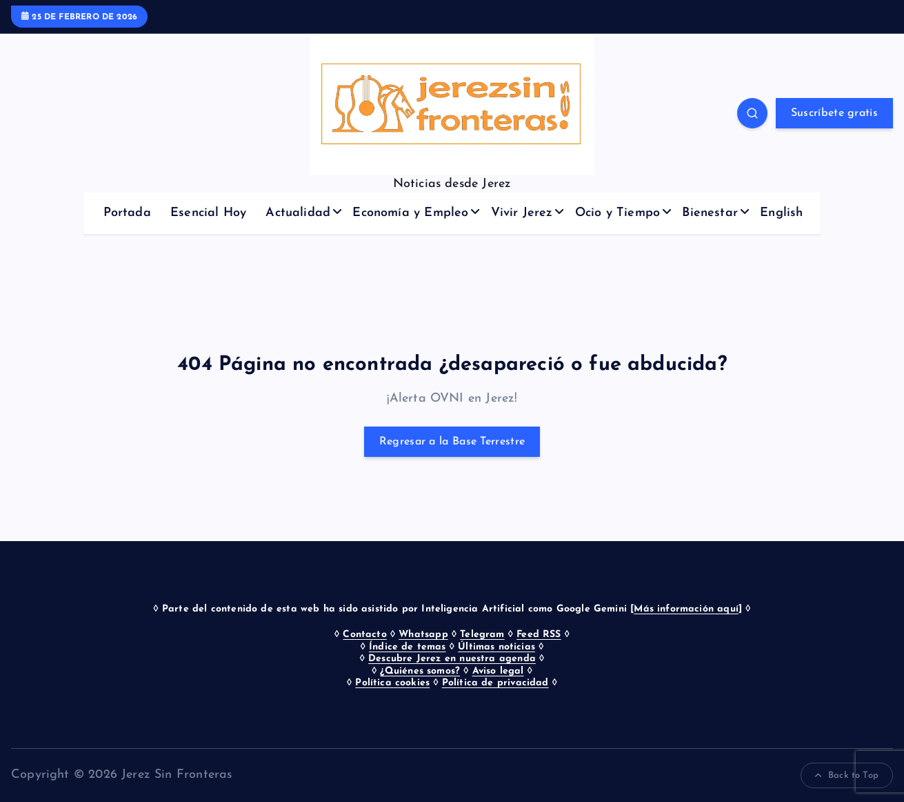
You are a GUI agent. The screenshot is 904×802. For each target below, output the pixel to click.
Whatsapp (423, 634)
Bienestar (710, 212)
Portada (127, 212)
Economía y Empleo (410, 212)
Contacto (364, 634)
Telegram (482, 634)
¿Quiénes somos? (420, 671)
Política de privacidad (495, 683)
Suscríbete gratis (834, 113)
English (781, 212)
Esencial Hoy (208, 212)
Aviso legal (498, 671)
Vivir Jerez (522, 212)
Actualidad (297, 212)
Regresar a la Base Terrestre (452, 441)
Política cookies (392, 683)
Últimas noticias (496, 647)
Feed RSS (538, 634)
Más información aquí (686, 609)
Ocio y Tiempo (617, 212)
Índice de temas (407, 647)
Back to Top (846, 776)
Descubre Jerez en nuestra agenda (452, 659)
